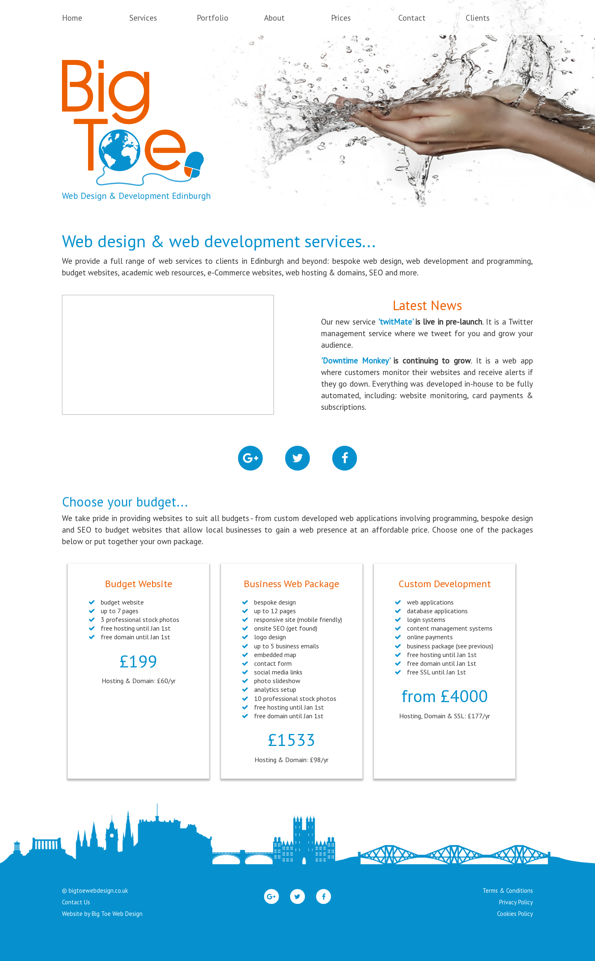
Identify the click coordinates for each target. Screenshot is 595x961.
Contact (412, 17)
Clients (478, 17)
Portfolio (212, 17)
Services (143, 17)
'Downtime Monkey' (355, 361)
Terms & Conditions (508, 890)
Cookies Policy (515, 914)
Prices (341, 17)
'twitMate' (395, 322)
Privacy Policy (516, 902)
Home (72, 17)
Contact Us (76, 902)
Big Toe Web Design (117, 914)
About (274, 17)
